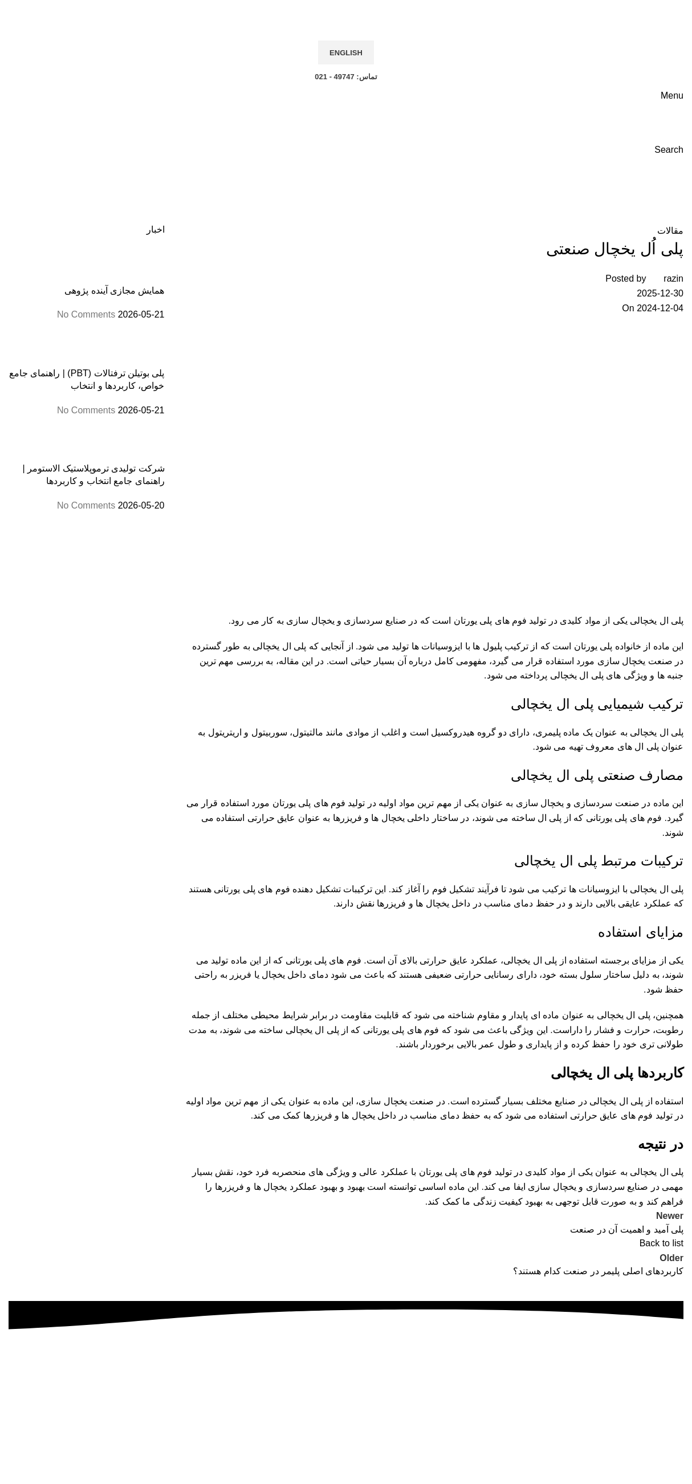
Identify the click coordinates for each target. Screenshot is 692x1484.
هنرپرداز (268, 1476)
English (346, 52)
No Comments (86, 314)
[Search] (668, 150)
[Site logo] (654, 12)
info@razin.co (334, 1424)
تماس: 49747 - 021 (346, 76)
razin (673, 278)
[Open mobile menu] (672, 95)
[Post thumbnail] (143, 265)
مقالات (634, 193)
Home (671, 193)
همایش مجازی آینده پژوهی (114, 290)
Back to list (661, 1243)
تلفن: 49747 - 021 (346, 1395)
